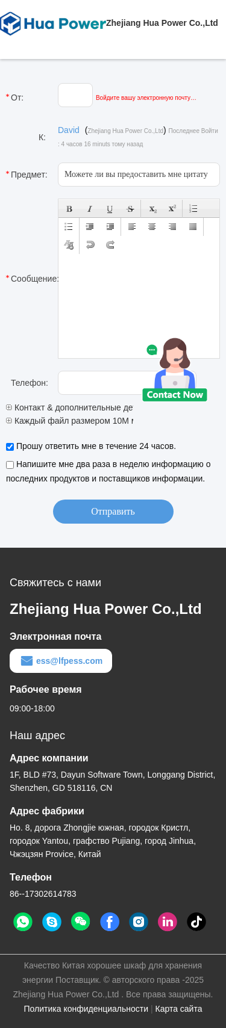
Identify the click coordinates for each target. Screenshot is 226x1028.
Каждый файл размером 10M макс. (79, 421)
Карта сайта (178, 1009)
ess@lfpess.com (60, 660)
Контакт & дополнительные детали (78, 407)
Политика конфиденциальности (86, 1009)
